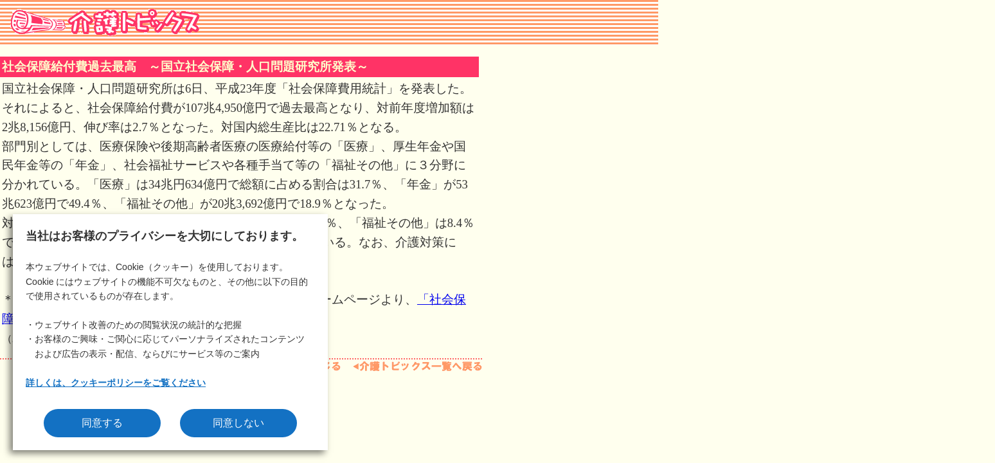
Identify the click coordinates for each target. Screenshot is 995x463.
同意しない (238, 422)
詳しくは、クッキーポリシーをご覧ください (116, 382)
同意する (102, 422)
